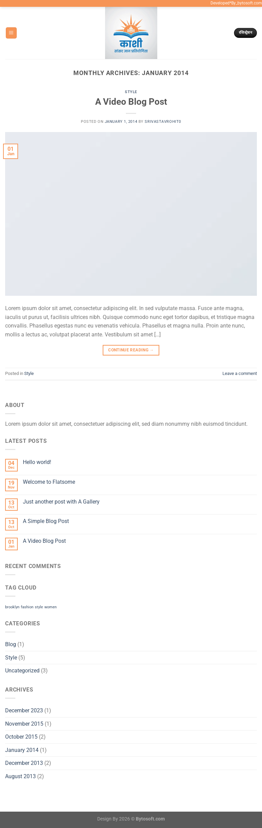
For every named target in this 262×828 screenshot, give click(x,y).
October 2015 (21, 736)
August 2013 (20, 776)
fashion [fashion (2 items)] (27, 607)
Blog (10, 644)
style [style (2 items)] (39, 607)
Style (131, 92)
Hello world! (37, 462)
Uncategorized (22, 670)
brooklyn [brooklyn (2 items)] (12, 607)
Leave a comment (239, 373)
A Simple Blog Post (46, 521)
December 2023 (24, 710)
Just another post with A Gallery (61, 501)
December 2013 (24, 763)
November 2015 (24, 724)
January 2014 (22, 750)
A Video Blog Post (131, 102)
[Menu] (11, 33)
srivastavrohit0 (163, 121)
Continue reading (131, 350)
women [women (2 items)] (50, 607)
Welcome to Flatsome (49, 482)
